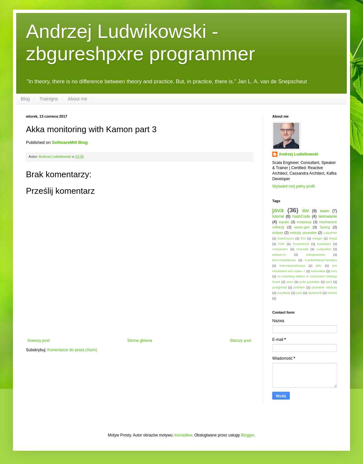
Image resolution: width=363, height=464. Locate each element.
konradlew (183, 435)
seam (324, 211)
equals (284, 222)
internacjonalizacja (292, 265)
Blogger (247, 435)
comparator (280, 249)
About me (77, 98)
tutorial (278, 216)
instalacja (304, 222)
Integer (317, 238)
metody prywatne (303, 233)
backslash (324, 244)
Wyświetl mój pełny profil (293, 186)
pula (299, 293)
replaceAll (315, 293)
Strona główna (139, 340)
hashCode (301, 216)
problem (299, 287)
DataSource (285, 238)
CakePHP (330, 233)
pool (329, 282)
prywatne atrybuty (324, 287)
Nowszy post (39, 340)
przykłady (283, 293)
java (278, 210)
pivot (290, 282)
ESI (303, 238)
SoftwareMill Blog (70, 142)
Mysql (333, 238)
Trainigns (49, 98)
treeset (332, 293)
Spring (325, 227)
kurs (334, 271)
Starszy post (240, 340)
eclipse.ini (279, 254)
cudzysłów (324, 249)
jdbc (319, 265)
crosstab (302, 249)
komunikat (318, 271)
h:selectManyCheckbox (321, 260)
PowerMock (301, 244)
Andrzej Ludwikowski (298, 154)
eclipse (277, 233)
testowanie (328, 216)
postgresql (279, 287)
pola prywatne (310, 282)
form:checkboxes (284, 260)
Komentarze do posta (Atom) (72, 350)
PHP (281, 244)
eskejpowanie (315, 254)
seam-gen (302, 227)
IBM (305, 211)
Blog (25, 98)
